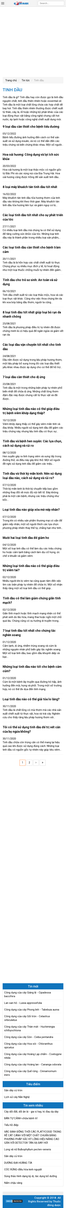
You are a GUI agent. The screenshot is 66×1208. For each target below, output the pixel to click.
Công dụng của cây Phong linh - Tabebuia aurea (31, 1009)
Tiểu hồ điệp (11, 1125)
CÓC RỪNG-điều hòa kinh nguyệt (23, 1169)
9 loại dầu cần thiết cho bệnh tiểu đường (31, 126)
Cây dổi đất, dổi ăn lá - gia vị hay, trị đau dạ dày (31, 1111)
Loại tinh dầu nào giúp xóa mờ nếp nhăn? (31, 509)
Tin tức (25, 80)
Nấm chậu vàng (13, 1182)
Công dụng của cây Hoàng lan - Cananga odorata (32, 1064)
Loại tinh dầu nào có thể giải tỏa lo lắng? (31, 699)
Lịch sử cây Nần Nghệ (17, 1097)
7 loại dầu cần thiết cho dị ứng (24, 377)
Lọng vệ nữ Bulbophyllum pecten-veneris (27, 1149)
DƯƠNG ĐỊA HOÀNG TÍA (18, 1162)
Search (61, 3)
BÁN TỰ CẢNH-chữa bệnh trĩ (20, 1118)
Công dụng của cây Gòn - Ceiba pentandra (28, 1037)
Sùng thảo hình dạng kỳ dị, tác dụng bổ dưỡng (30, 1176)
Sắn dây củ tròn (13, 1090)
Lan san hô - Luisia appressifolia (23, 1003)
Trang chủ (11, 80)
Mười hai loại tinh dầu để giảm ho (26, 538)
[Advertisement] (33, 41)
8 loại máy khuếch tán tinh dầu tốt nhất (30, 187)
